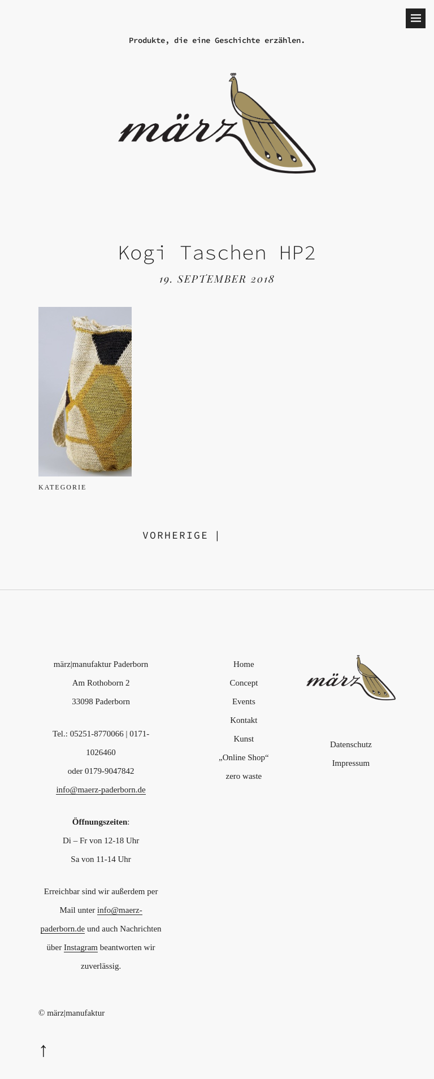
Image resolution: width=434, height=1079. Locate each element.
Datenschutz (351, 744)
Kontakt (243, 720)
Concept (243, 682)
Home (243, 664)
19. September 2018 (217, 278)
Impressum (351, 763)
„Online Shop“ (244, 757)
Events (243, 701)
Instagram (81, 947)
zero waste (244, 776)
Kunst (243, 738)
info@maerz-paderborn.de (100, 789)
